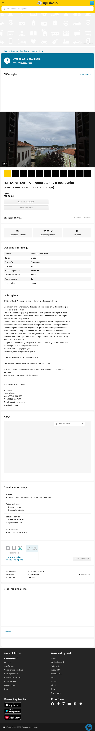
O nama (7, 662)
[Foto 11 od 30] (88, 173)
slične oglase (26, 63)
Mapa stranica (9, 685)
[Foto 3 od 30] (23, 173)
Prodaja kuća (24, 51)
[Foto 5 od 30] (39, 173)
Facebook (52, 703)
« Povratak (7, 632)
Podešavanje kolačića (12, 678)
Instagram (63, 703)
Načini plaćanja (10, 681)
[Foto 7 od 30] (55, 173)
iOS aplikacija (12, 704)
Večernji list (55, 666)
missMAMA (55, 670)
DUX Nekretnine (14, 557)
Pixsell (53, 685)
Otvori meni (3, 3)
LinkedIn (75, 703)
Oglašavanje (9, 666)
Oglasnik (5, 51)
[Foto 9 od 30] (71, 173)
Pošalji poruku (26, 208)
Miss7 (53, 678)
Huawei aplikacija (12, 717)
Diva (53, 689)
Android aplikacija (12, 711)
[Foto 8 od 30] (63, 173)
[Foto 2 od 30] (15, 173)
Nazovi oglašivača (26, 202)
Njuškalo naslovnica (47, 3)
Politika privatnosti (11, 674)
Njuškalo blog (80, 703)
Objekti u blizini (64, 424)
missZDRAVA (56, 674)
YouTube (69, 703)
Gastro (53, 681)
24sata (53, 658)
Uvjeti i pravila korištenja (13, 670)
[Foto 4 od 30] (31, 173)
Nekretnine (14, 51)
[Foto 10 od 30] (79, 173)
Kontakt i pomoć (11, 658)
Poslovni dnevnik (57, 662)
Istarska (34, 51)
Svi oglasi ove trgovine (14, 560)
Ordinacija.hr (56, 693)
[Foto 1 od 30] (7, 173)
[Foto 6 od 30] (47, 173)
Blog (6, 689)
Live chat (89, 727)
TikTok (58, 703)
